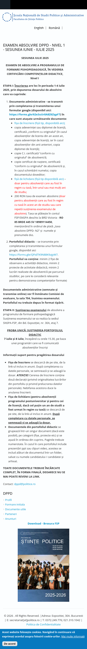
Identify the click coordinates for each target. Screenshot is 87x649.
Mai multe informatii (73, 637)
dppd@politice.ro (25, 484)
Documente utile (15, 509)
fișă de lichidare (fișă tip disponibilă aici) (39, 179)
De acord (10, 644)
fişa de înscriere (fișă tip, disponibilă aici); (39, 123)
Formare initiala (15, 504)
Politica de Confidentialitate (43, 624)
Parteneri (11, 514)
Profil (8, 500)
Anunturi (10, 519)
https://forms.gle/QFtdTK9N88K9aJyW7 (33, 254)
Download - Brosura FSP (43, 523)
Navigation (5, 4)
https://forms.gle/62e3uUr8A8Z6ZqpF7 (34, 114)
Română (54, 28)
